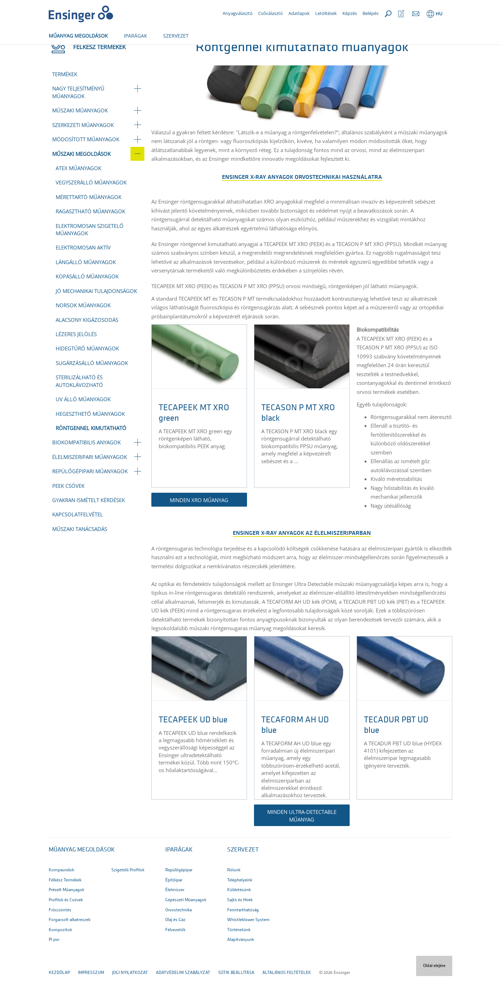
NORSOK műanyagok (83, 328)
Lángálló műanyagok (86, 285)
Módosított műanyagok (85, 162)
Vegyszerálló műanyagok (91, 205)
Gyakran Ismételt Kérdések (88, 523)
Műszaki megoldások (147, 51)
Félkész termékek (95, 51)
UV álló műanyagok (83, 422)
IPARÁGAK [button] (135, 35)
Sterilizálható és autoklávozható (79, 404)
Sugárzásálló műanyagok (92, 385)
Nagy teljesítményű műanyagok (78, 115)
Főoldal (58, 51)
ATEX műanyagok (78, 191)
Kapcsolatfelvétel (77, 537)
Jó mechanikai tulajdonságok (96, 313)
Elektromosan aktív (83, 270)
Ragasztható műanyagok (90, 234)
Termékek (64, 97)
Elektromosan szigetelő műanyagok (90, 252)
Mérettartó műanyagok (88, 219)
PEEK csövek (68, 508)
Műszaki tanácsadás (79, 551)
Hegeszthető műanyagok (90, 436)
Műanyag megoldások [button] (82, 873)
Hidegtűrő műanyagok (87, 371)
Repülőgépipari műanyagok (90, 494)
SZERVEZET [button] (176, 35)
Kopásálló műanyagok (87, 299)
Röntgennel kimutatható (91, 450)
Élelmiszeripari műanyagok (89, 479)
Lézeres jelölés (76, 357)
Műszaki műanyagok (80, 133)
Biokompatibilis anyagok (86, 465)
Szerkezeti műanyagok (83, 147)
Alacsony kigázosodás (87, 342)
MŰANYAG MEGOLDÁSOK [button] (78, 35)
